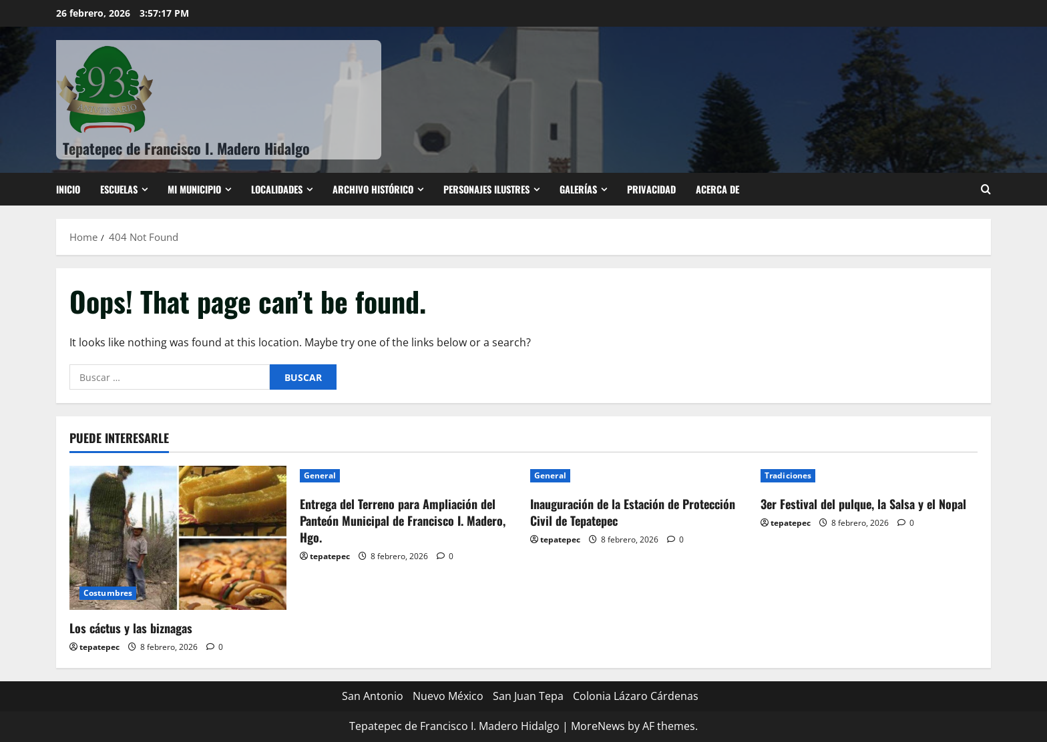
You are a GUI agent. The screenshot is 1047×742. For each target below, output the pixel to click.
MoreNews (598, 726)
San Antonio (372, 696)
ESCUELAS (119, 189)
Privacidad (651, 189)
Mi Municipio (194, 189)
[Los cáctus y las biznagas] (177, 538)
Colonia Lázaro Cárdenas (635, 696)
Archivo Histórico (373, 189)
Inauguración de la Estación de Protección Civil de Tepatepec (632, 512)
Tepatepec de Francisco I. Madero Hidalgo (186, 148)
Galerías (578, 189)
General (320, 475)
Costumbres (107, 593)
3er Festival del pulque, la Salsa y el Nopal (863, 503)
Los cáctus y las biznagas (130, 628)
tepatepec (99, 647)
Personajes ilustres (486, 189)
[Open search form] (986, 189)
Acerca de (717, 189)
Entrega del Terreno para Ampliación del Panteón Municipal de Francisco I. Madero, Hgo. (402, 520)
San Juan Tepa (528, 696)
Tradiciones (788, 475)
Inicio (68, 189)
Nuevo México (448, 696)
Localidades (276, 189)
